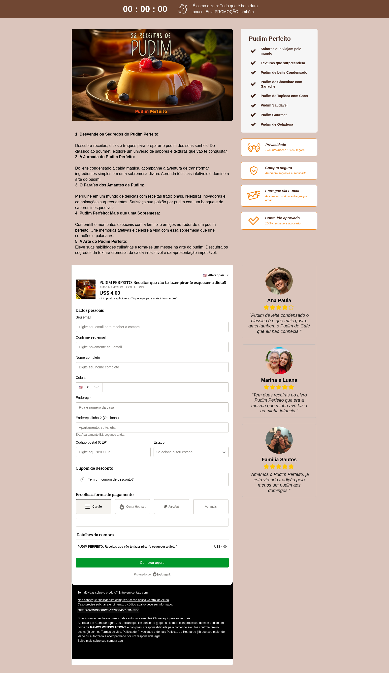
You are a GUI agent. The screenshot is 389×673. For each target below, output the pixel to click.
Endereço (83, 398)
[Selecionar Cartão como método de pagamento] (93, 506)
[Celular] (165, 387)
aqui (121, 640)
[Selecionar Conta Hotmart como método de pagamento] (132, 506)
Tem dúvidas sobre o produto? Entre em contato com (113, 592)
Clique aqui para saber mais (171, 618)
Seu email (83, 317)
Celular (81, 378)
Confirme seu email (91, 337)
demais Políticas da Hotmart (175, 632)
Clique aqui (137, 298)
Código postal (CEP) (91, 442)
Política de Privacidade (138, 632)
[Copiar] (108, 610)
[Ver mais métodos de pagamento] (211, 506)
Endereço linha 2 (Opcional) (97, 418)
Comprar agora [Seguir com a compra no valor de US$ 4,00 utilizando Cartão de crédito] (152, 563)
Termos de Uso (110, 632)
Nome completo (88, 357)
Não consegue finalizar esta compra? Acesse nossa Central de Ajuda (123, 600)
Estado (159, 442)
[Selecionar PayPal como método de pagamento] (171, 506)
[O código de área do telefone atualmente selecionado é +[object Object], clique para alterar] (89, 387)
